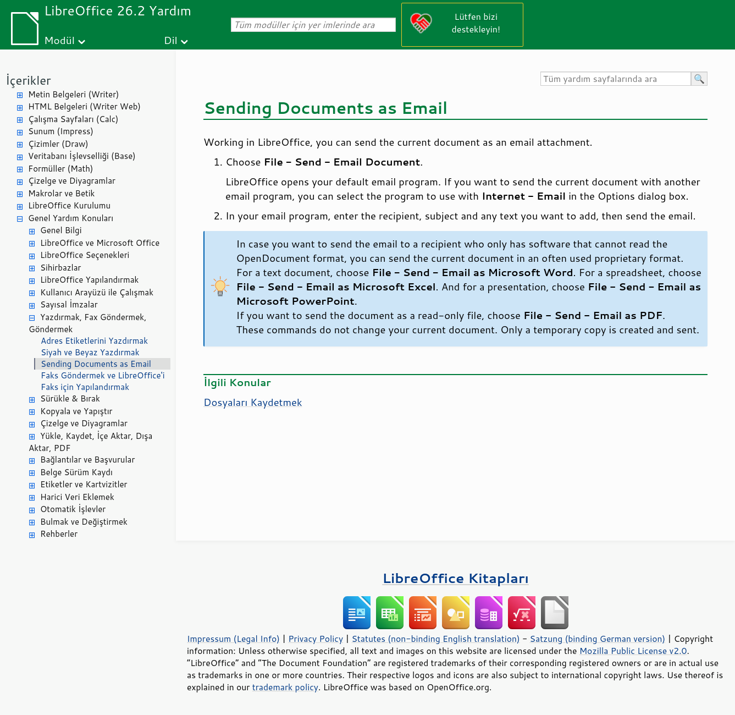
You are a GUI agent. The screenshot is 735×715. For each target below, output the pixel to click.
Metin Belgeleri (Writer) (73, 94)
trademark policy (285, 687)
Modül (59, 39)
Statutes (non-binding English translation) (435, 638)
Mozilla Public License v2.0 (633, 651)
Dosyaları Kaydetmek (252, 402)
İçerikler (28, 80)
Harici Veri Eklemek (77, 497)
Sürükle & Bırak (70, 398)
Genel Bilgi (61, 230)
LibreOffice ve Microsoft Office (99, 243)
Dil (171, 39)
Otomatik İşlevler (73, 509)
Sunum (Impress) (60, 131)
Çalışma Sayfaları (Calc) (73, 119)
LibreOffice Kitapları (455, 577)
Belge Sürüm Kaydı (76, 472)
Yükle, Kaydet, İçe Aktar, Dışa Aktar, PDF (90, 442)
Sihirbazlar (60, 267)
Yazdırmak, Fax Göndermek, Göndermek (87, 323)
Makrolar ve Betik (61, 193)
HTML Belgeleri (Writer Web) (84, 106)
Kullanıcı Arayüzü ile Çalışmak (96, 292)
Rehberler (59, 534)
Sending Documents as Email (96, 364)
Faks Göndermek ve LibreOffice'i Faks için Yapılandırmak (102, 381)
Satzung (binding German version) (598, 638)
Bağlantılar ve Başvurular (87, 459)
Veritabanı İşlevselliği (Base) (82, 156)
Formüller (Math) (60, 168)
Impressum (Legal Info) (233, 638)
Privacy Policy (315, 638)
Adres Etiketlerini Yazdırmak (94, 340)
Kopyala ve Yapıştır (76, 411)
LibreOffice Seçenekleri (84, 255)
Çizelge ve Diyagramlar (71, 180)
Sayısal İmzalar (69, 304)
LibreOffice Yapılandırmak (89, 279)
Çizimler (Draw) (58, 144)
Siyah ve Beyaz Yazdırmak (90, 352)
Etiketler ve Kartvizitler (83, 484)
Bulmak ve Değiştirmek (84, 521)
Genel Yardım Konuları (70, 218)
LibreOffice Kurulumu (69, 205)
